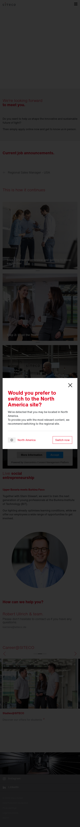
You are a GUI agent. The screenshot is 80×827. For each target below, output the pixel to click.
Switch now (62, 440)
